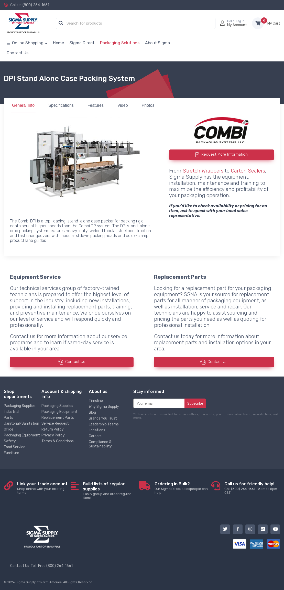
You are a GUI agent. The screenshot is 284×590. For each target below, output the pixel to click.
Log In (240, 21)
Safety (10, 441)
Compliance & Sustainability (100, 444)
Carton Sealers (248, 171)
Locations (97, 430)
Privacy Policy (53, 435)
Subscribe (195, 403)
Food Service (14, 447)
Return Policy (52, 429)
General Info (23, 105)
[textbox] (137, 23)
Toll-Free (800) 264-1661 (52, 566)
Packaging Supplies (20, 406)
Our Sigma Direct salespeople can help (183, 488)
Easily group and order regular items (111, 490)
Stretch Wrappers (203, 171)
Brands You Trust (103, 418)
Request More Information (224, 154)
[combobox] (135, 23)
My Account (237, 25)
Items (273, 23)
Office (8, 429)
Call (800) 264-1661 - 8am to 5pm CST (252, 488)
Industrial (11, 412)
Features (96, 105)
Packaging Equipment (22, 435)
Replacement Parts (57, 417)
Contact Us (75, 361)
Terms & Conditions (57, 441)
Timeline (96, 401)
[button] (61, 23)
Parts (8, 417)
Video (122, 105)
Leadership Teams (104, 424)
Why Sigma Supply (104, 406)
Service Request (55, 423)
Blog (92, 412)
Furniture (11, 453)
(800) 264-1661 (36, 5)
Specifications (61, 105)
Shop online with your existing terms (44, 488)
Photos (148, 105)
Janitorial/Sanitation (21, 423)
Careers (95, 436)
